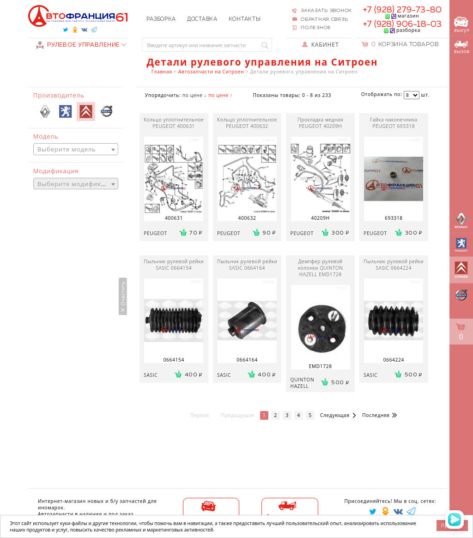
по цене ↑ (220, 95)
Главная (162, 71)
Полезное (316, 27)
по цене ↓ (194, 95)
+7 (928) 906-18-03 (402, 24)
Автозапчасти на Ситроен (211, 71)
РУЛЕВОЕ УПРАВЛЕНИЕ (78, 45)
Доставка (202, 19)
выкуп (462, 25)
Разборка (161, 19)
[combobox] (75, 149)
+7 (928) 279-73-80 (402, 10)
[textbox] (76, 149)
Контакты (245, 19)
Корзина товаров (405, 45)
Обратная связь (324, 19)
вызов (462, 47)
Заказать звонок (326, 10)
